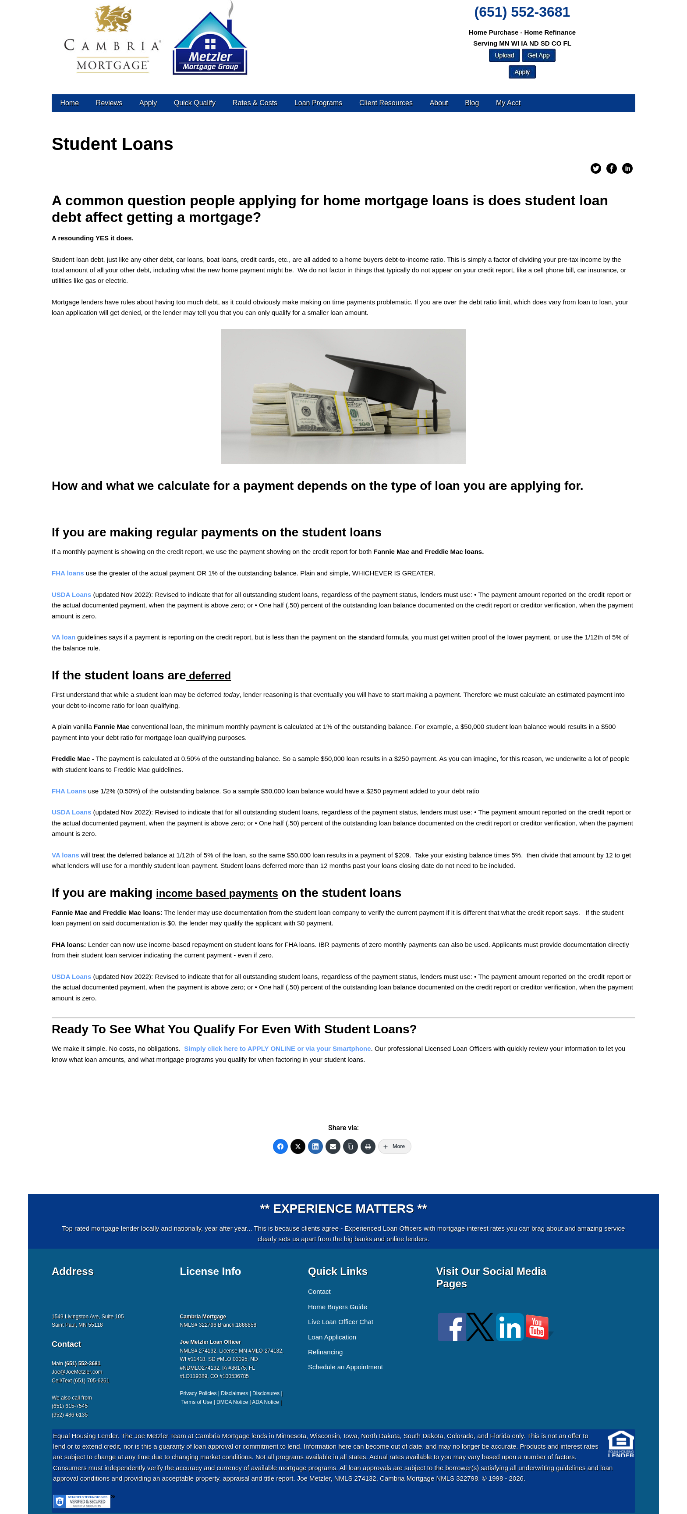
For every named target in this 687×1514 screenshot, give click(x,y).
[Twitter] (297, 1146)
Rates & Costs (255, 103)
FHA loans (68, 573)
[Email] (333, 1146)
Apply (148, 103)
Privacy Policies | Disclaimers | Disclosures (230, 1393)
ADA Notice (265, 1402)
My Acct (508, 103)
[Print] (368, 1146)
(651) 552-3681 (522, 12)
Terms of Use (196, 1402)
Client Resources (386, 103)
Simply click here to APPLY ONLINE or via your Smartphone (277, 1048)
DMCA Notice (232, 1402)
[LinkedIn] (315, 1146)
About (439, 103)
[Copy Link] (350, 1146)
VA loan (63, 637)
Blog (472, 103)
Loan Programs (318, 103)
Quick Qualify (195, 103)
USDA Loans (71, 594)
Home (69, 103)
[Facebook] (280, 1146)
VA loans (65, 855)
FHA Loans (69, 791)
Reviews (109, 103)
